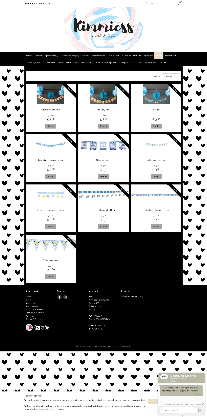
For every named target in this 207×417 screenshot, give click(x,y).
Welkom (29, 55)
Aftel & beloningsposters (143, 55)
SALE (98, 62)
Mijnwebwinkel (126, 346)
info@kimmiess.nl (98, 325)
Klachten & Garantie (33, 319)
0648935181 (97, 328)
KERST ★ (162, 62)
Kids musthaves (72, 62)
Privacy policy (31, 315)
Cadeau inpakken (109, 62)
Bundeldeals (138, 62)
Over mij (29, 299)
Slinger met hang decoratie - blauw (50, 209)
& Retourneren (40, 309)
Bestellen (51, 126)
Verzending (30, 309)
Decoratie (158, 55)
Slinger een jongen (103, 159)
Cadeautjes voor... (124, 62)
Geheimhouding (32, 306)
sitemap (94, 346)
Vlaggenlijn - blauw (50, 260)
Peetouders (85, 55)
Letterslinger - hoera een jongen (156, 209)
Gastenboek (30, 303)
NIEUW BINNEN (87, 62)
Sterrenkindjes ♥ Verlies (35, 62)
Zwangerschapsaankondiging (47, 55)
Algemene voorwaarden (35, 312)
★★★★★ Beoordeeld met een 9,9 (37, 3)
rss (99, 346)
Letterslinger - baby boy (156, 159)
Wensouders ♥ (170, 55)
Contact (28, 296)
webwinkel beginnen (107, 346)
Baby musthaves (98, 55)
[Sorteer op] (170, 76)
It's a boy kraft (103, 109)
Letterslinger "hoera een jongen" (50, 159)
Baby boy (156, 109)
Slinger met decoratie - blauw (103, 209)
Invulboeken (126, 55)
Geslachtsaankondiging (69, 55)
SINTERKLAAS (150, 62)
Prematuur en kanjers (55, 62)
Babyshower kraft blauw (50, 109)
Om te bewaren (113, 55)
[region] (84, 408)
